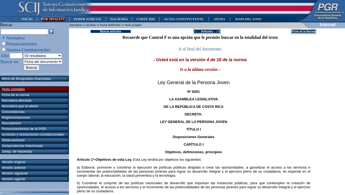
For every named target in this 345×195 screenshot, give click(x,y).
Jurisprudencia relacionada (22, 146)
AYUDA (219, 19)
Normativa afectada (17, 100)
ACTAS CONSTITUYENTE (183, 19)
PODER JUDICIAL (88, 19)
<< (197, 31)
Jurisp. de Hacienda (17, 151)
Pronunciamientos (21, 44)
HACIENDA (119, 19)
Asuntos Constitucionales (28, 49)
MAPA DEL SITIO (248, 19)
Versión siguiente (15, 173)
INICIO (27, 19)
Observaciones (13, 140)
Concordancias (13, 112)
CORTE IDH (145, 19)
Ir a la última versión (199, 69)
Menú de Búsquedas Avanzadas (26, 79)
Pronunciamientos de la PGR (24, 129)
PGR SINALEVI (53, 19)
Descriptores (11, 123)
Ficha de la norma (15, 95)
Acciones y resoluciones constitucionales (33, 134)
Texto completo (13, 89)
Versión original (13, 162)
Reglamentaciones (16, 117)
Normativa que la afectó (20, 106)
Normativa (15, 38)
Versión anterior (14, 168)
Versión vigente (13, 179)
